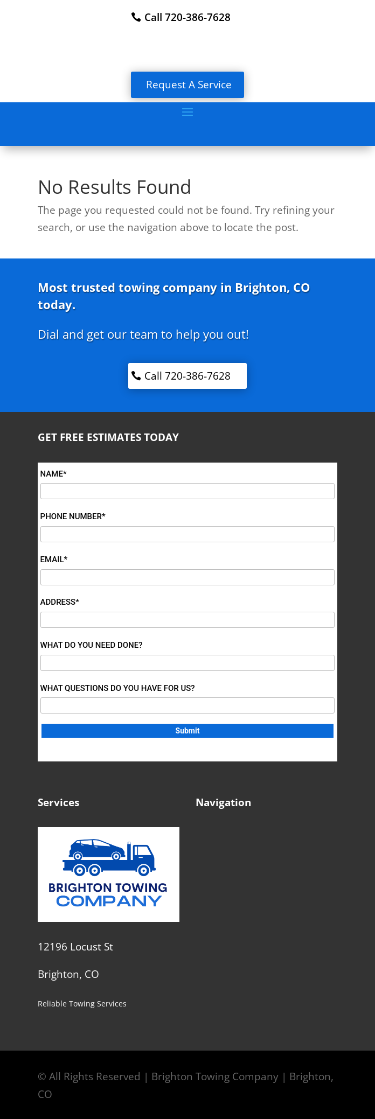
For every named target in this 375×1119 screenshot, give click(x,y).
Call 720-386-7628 (187, 17)
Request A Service (189, 85)
